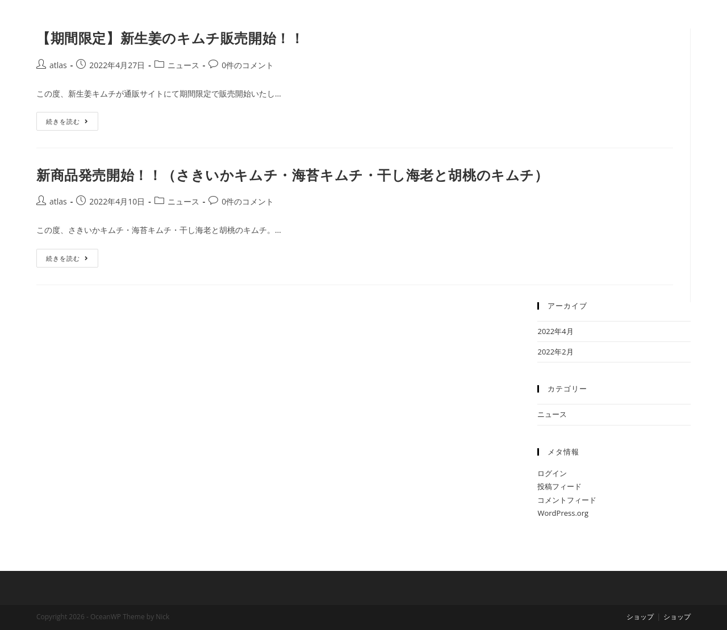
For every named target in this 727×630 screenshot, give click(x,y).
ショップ (640, 616)
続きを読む (72, 119)
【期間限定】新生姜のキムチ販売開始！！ (170, 37)
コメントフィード (566, 500)
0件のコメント (248, 65)
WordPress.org (562, 513)
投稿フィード (559, 486)
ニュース (183, 65)
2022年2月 (555, 352)
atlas (58, 65)
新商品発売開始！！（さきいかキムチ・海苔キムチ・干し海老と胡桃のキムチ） (292, 174)
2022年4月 (555, 331)
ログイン (552, 473)
